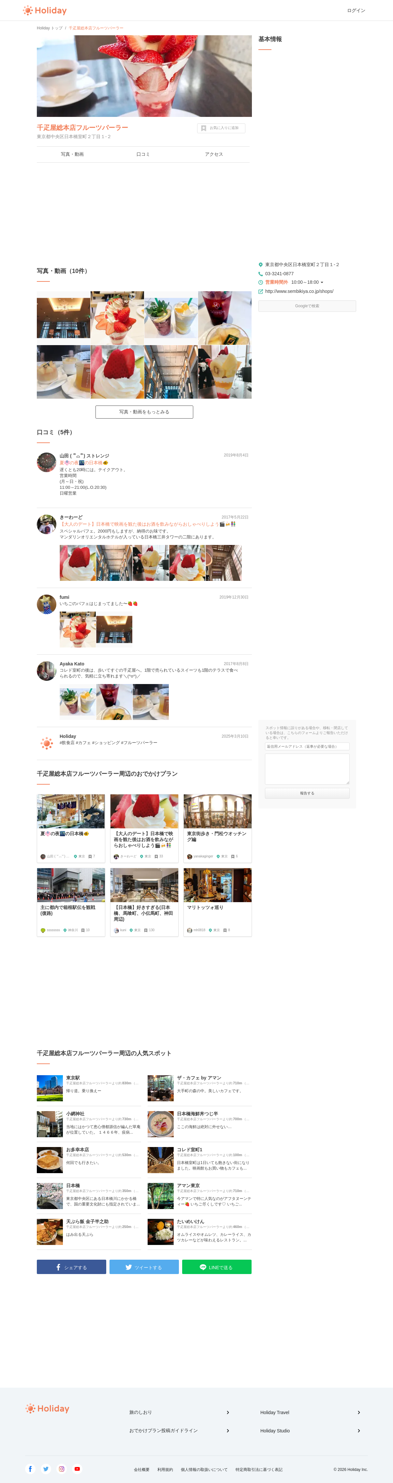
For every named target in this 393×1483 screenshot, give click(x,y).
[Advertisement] (144, 215)
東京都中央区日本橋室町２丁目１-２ (302, 264)
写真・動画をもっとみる (144, 411)
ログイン (356, 10)
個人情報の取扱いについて (204, 1469)
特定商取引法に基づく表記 (259, 1469)
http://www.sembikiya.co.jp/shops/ (299, 291)
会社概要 (142, 1469)
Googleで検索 (307, 306)
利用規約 (165, 1469)
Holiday (44, 10)
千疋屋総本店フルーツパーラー (82, 127)
